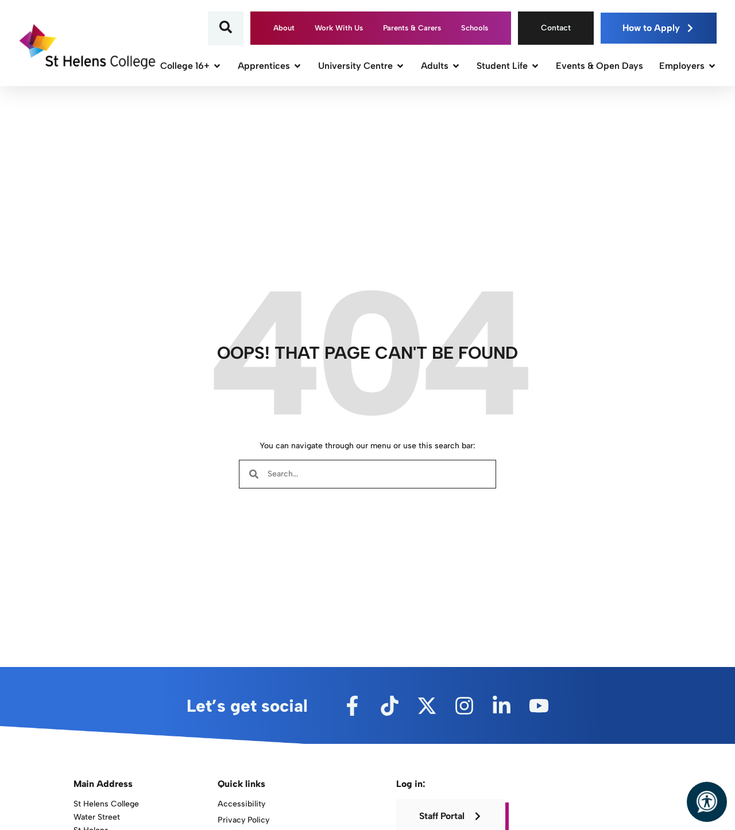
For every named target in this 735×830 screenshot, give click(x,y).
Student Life (508, 65)
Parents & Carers (412, 28)
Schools (474, 28)
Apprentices (270, 65)
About (284, 28)
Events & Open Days (599, 65)
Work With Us (339, 28)
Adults (441, 65)
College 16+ (191, 65)
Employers (688, 65)
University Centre (361, 65)
